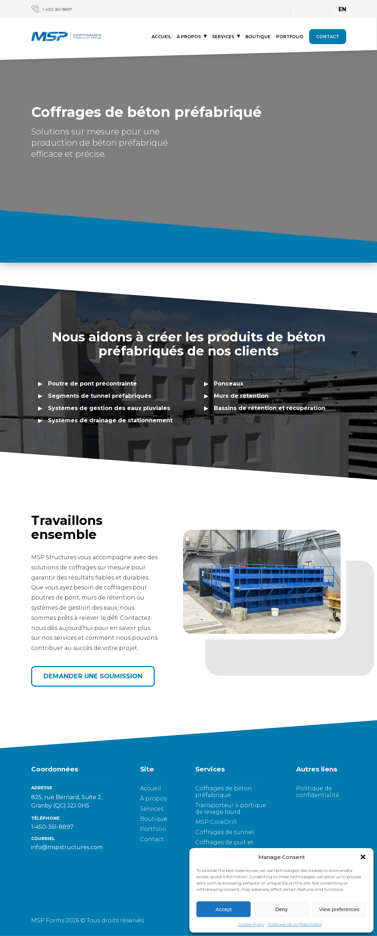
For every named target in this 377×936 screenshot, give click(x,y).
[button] (362, 856)
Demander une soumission (92, 676)
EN (342, 9)
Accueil (161, 37)
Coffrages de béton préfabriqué (223, 791)
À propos (189, 37)
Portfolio (289, 37)
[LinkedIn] (277, 8)
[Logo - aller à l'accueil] (66, 37)
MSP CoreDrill (216, 822)
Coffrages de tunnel (224, 832)
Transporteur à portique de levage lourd (230, 808)
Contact (327, 37)
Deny (281, 909)
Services (223, 37)
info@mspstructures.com (67, 847)
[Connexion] (304, 8)
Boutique (258, 37)
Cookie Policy (251, 924)
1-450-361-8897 (51, 9)
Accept (224, 909)
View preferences (339, 909)
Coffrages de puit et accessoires (224, 845)
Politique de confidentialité (295, 924)
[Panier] (316, 9)
